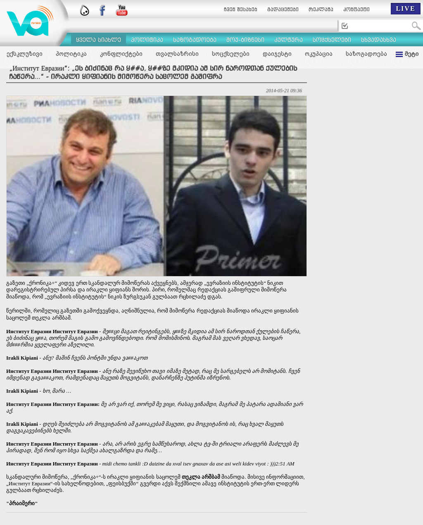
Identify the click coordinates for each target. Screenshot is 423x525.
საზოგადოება (366, 53)
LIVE (405, 8)
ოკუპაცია (319, 53)
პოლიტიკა (71, 53)
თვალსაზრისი (177, 53)
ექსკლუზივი (25, 53)
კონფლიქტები (121, 53)
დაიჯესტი (277, 53)
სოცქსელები (231, 53)
